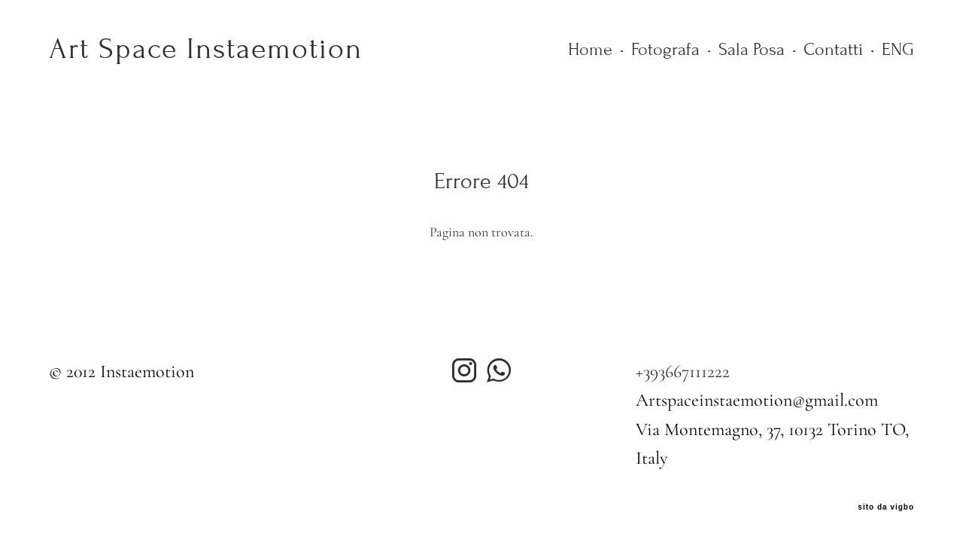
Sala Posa (751, 50)
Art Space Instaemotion (201, 49)
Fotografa (665, 50)
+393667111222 (683, 371)
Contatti (833, 50)
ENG (898, 50)
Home (590, 50)
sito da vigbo (886, 507)
